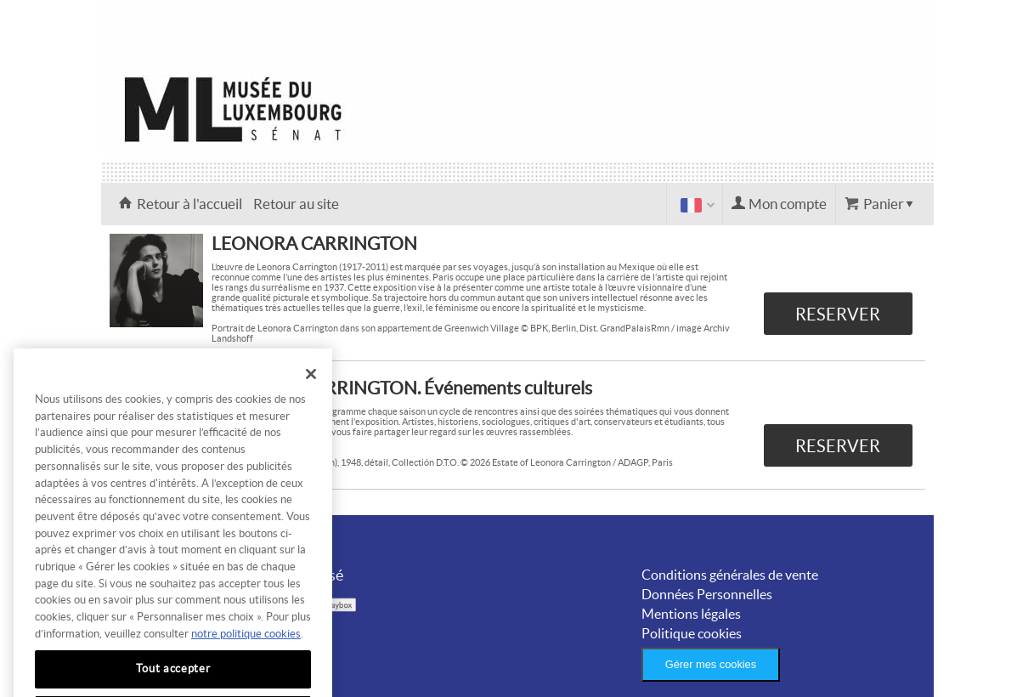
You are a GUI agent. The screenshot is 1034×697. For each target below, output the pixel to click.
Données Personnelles (706, 594)
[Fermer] (311, 388)
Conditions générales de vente (729, 574)
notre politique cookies (246, 648)
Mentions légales (691, 613)
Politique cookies (691, 633)
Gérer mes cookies (710, 664)
